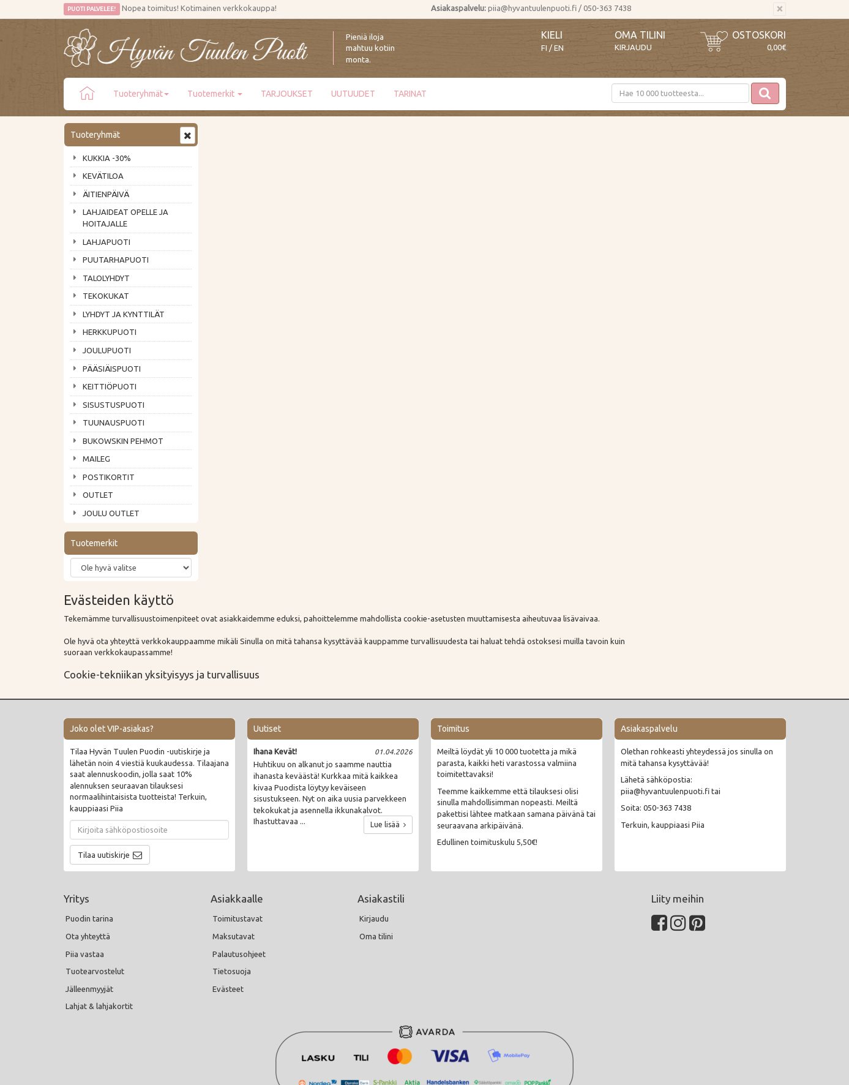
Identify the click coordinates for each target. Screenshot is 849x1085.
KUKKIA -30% (107, 158)
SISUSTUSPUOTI (113, 404)
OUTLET (98, 494)
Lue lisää (388, 730)
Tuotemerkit (214, 94)
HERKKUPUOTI (110, 332)
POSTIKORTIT (109, 477)
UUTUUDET (353, 94)
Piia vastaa (84, 859)
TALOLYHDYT (106, 278)
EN (559, 48)
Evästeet (228, 894)
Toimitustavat (237, 824)
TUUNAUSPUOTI (113, 422)
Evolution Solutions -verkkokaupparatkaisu (714, 1067)
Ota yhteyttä (87, 842)
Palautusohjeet (239, 859)
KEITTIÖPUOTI (110, 386)
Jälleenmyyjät (89, 894)
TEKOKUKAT (106, 295)
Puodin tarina (89, 824)
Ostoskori (759, 34)
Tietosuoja (231, 877)
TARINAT (410, 94)
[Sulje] (779, 9)
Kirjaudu (633, 47)
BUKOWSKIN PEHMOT (123, 441)
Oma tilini (640, 34)
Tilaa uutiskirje (104, 760)
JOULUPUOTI (107, 350)
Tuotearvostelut (94, 877)
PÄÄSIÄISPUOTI (112, 368)
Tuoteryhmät (141, 94)
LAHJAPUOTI (106, 242)
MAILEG (96, 458)
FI (544, 48)
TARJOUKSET (287, 94)
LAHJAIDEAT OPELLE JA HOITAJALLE (125, 218)
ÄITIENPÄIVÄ (106, 194)
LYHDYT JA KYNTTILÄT (124, 314)
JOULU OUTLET (111, 513)
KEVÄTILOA (103, 175)
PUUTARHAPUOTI (116, 259)
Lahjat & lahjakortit (99, 911)
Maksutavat (233, 842)
